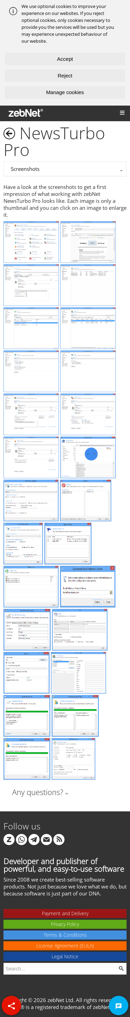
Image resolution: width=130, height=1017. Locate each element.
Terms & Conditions (65, 935)
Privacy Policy (65, 924)
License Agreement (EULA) (65, 945)
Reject (65, 75)
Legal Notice (65, 956)
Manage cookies (65, 92)
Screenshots (25, 168)
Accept (65, 59)
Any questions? (37, 792)
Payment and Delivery (65, 913)
